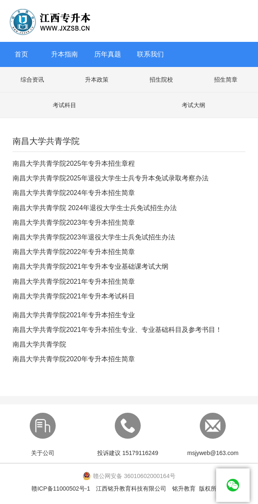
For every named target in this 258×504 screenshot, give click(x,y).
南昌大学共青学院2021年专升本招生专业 (74, 315)
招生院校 (161, 79)
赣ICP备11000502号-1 (60, 488)
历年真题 (107, 54)
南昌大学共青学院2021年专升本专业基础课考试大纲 (90, 266)
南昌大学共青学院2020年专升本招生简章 (74, 359)
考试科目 (64, 105)
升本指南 (64, 54)
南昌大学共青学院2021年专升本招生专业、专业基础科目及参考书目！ (117, 329)
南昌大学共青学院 (39, 344)
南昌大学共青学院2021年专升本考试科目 (74, 296)
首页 (21, 54)
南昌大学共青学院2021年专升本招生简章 (74, 281)
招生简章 (225, 79)
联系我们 (150, 54)
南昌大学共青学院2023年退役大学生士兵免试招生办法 (94, 237)
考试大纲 (193, 105)
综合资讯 (32, 79)
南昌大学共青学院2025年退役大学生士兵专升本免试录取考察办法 (111, 178)
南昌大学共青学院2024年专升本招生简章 (74, 192)
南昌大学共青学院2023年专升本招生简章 (74, 222)
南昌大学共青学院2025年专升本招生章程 (74, 163)
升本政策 (96, 79)
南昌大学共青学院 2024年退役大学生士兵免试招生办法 (95, 207)
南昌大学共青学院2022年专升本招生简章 (74, 251)
